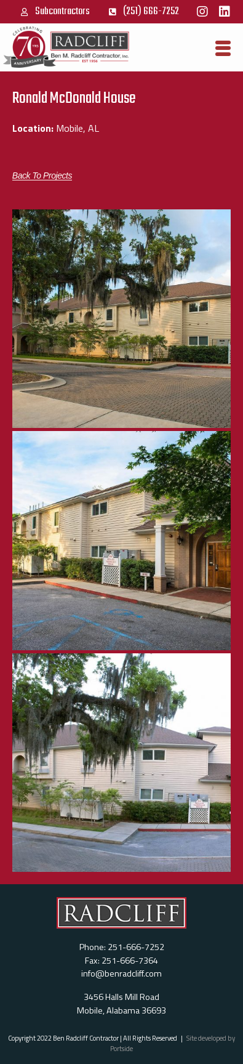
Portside (121, 1048)
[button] (42, 175)
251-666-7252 (136, 947)
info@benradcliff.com (121, 973)
